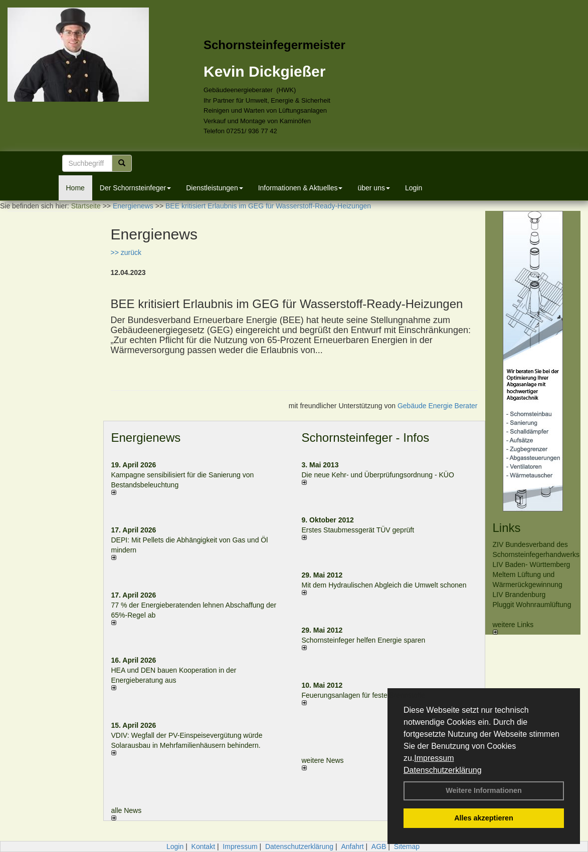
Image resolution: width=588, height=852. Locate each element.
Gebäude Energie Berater (438, 406)
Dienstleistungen (214, 188)
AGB (378, 846)
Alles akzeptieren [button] (483, 818)
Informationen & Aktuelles (300, 188)
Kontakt (203, 846)
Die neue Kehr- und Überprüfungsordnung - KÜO (378, 475)
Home (75, 188)
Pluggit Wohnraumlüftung (532, 605)
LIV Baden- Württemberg (531, 564)
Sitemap (407, 846)
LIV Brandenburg (519, 595)
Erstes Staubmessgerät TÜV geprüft (358, 530)
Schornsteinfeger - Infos (366, 437)
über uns (373, 188)
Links (507, 527)
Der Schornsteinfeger (135, 188)
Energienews (146, 437)
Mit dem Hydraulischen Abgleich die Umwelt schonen (384, 585)
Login (413, 188)
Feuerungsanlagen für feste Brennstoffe (363, 695)
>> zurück (126, 252)
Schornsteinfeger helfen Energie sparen (364, 640)
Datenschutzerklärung (443, 770)
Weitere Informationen (484, 790)
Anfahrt (352, 846)
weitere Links (513, 628)
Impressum (434, 758)
